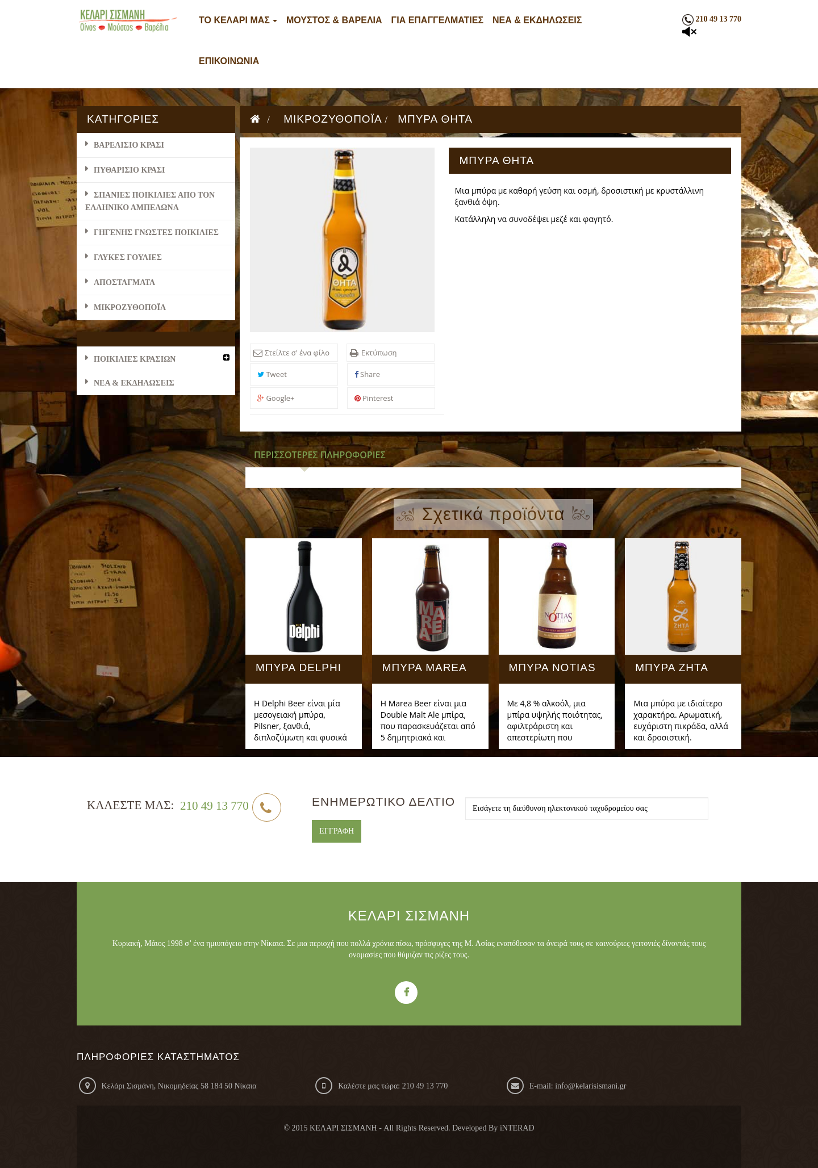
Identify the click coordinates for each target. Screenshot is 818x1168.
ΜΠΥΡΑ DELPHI (298, 667)
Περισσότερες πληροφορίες (320, 455)
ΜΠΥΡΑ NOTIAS (552, 667)
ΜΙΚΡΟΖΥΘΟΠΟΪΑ (130, 307)
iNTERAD (517, 1128)
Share (367, 374)
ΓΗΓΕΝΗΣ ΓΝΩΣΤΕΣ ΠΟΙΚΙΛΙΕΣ (156, 232)
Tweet (272, 374)
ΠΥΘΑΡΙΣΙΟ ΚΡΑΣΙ (129, 170)
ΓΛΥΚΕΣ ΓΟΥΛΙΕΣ (128, 257)
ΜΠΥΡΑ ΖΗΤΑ (671, 667)
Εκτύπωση (379, 353)
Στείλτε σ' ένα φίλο (297, 353)
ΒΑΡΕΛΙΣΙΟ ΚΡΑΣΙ (129, 145)
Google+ (276, 398)
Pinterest (374, 398)
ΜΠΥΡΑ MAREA (424, 667)
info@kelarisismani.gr (590, 1086)
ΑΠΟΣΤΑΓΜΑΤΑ (124, 282)
